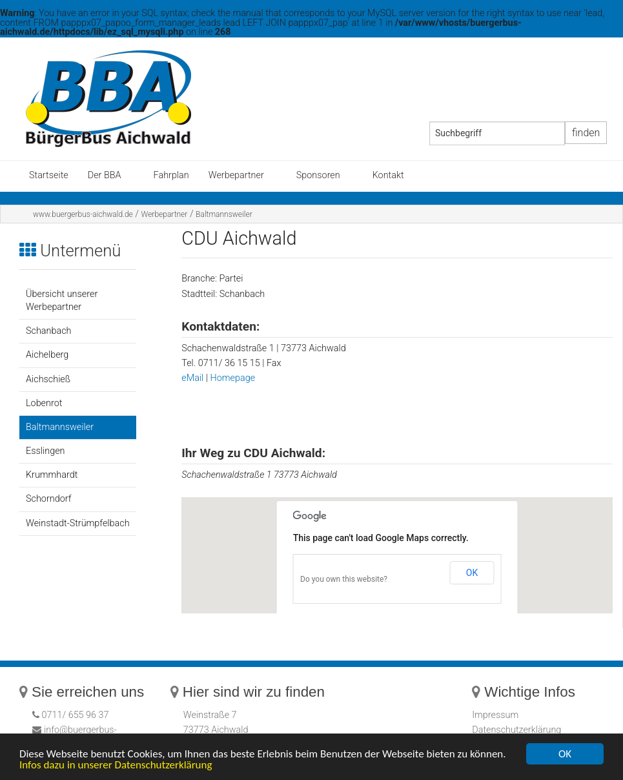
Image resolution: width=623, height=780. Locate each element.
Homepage (233, 378)
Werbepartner (236, 175)
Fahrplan (171, 175)
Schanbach (48, 330)
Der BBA (104, 175)
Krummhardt (51, 474)
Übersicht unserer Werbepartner (61, 301)
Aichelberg (47, 354)
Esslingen (45, 451)
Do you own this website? (343, 579)
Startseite (48, 175)
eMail (193, 378)
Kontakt (388, 175)
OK (472, 573)
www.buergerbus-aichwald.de (83, 214)
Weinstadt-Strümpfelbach (78, 523)
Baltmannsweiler (224, 214)
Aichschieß (48, 379)
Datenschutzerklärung (516, 729)
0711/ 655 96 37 (74, 715)
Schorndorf (48, 498)
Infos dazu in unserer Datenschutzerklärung (115, 765)
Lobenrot (44, 403)
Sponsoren (318, 175)
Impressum (495, 715)
